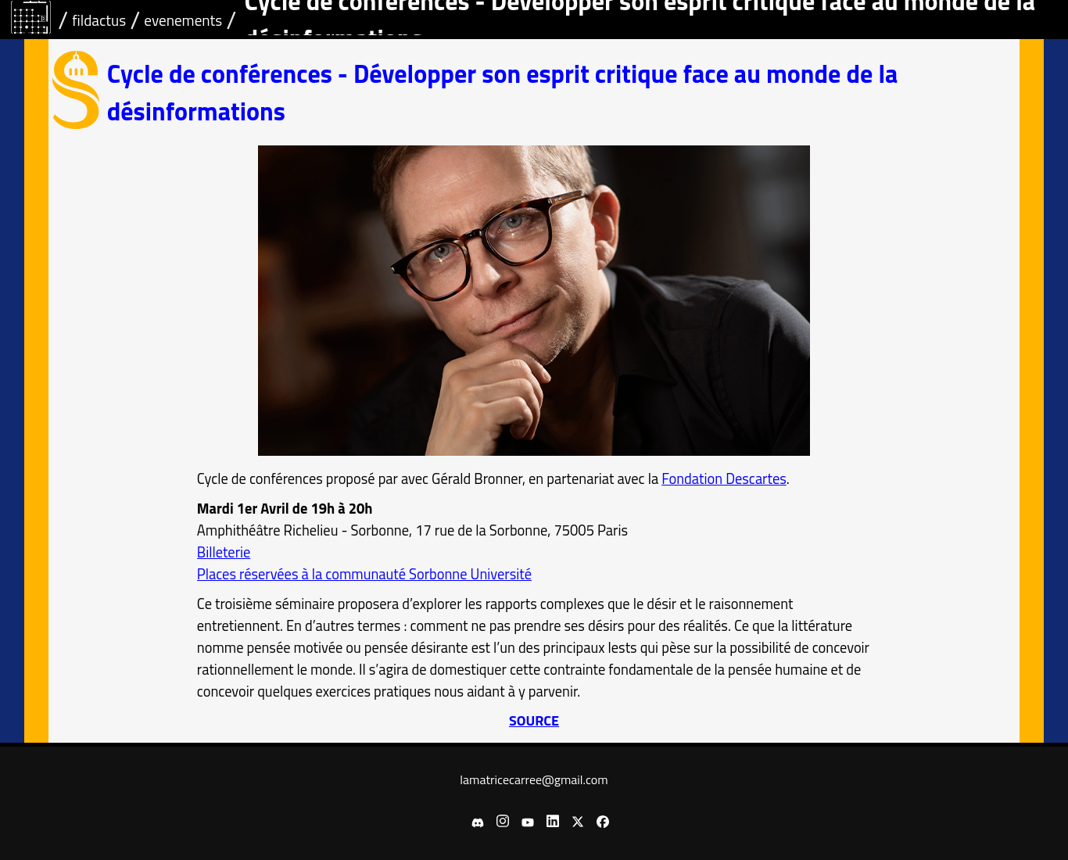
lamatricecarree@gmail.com (533, 779)
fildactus (99, 20)
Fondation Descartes (724, 478)
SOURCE (534, 720)
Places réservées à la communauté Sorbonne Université (364, 574)
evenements (183, 20)
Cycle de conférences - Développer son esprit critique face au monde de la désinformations (502, 92)
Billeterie (224, 552)
